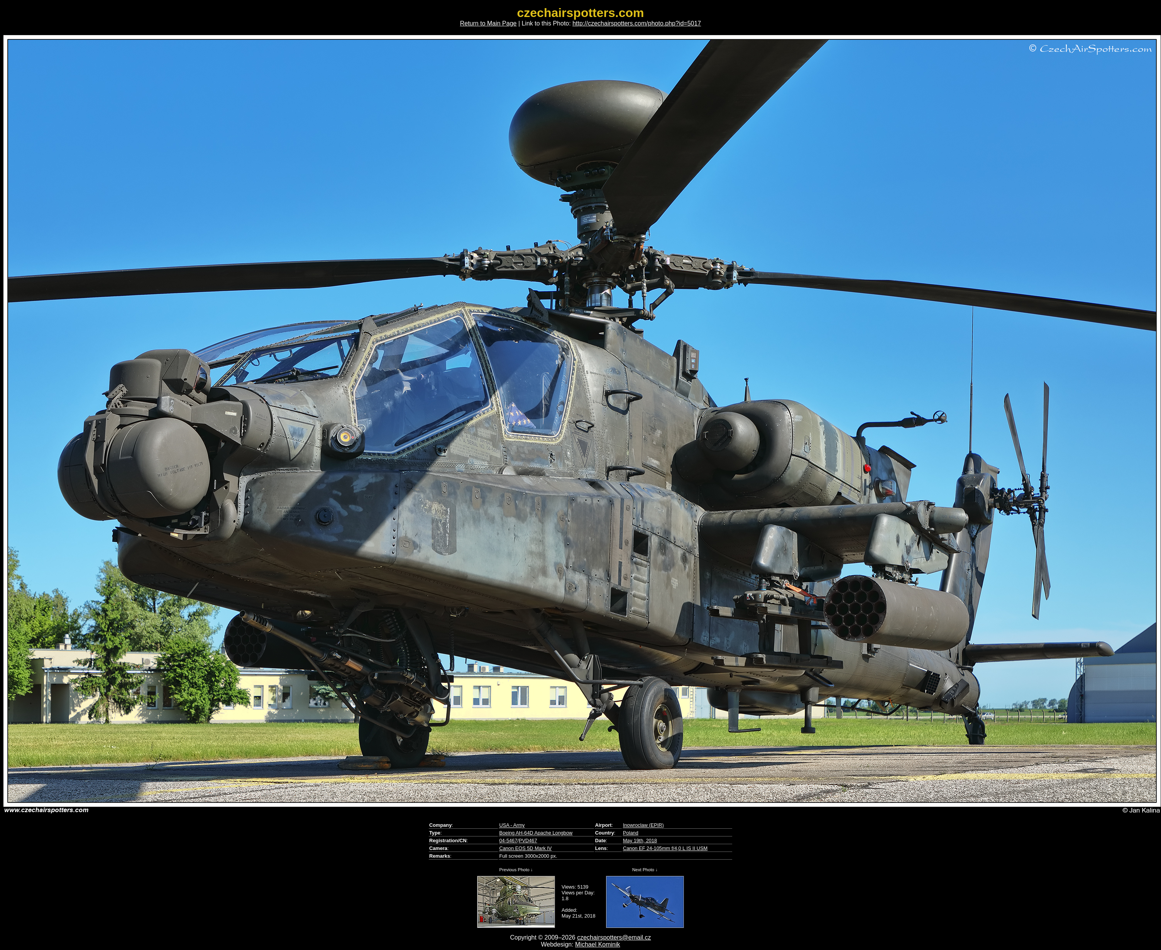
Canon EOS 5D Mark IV (525, 848)
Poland (630, 833)
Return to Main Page (488, 23)
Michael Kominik (597, 944)
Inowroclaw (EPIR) (643, 825)
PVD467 (528, 840)
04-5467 (508, 840)
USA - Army (512, 825)
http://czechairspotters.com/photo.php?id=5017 (636, 23)
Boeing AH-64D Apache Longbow (535, 833)
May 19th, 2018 (640, 840)
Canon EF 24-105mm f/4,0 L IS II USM (665, 848)
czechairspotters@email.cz (614, 937)
